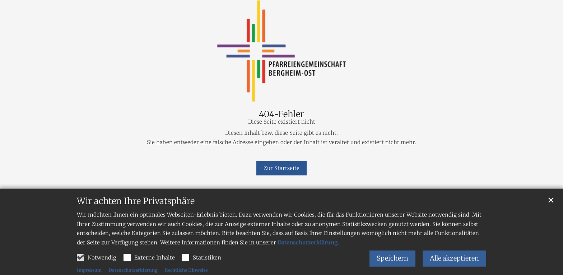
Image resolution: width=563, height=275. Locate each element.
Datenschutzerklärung (308, 258)
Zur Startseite (281, 168)
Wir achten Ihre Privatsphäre (136, 217)
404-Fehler (281, 114)
